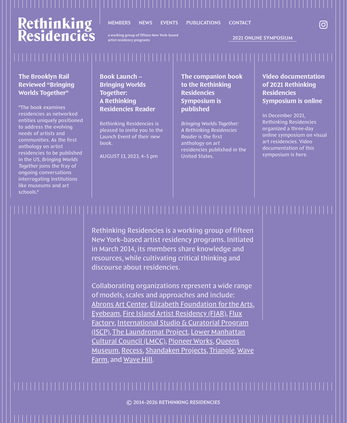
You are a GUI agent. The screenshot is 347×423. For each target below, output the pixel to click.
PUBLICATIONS (203, 23)
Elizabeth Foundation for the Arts (201, 304)
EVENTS (169, 23)
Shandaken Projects (176, 350)
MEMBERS (119, 23)
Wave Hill (137, 360)
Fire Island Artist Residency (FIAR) (174, 314)
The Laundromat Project (150, 332)
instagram (323, 24)
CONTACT (240, 23)
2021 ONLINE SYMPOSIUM (263, 38)
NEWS (145, 23)
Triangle (221, 350)
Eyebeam (106, 314)
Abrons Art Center (119, 304)
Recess (132, 350)
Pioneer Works (190, 341)
